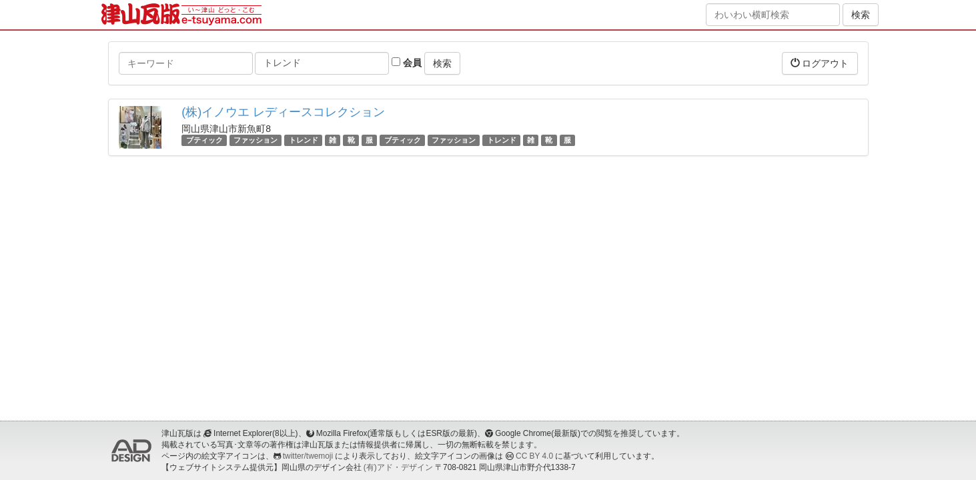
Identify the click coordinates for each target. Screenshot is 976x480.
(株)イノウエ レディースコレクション (283, 112)
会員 (407, 62)
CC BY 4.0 (534, 456)
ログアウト (820, 63)
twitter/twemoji (308, 456)
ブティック (204, 140)
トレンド (303, 140)
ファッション (255, 140)
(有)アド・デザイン (398, 467)
